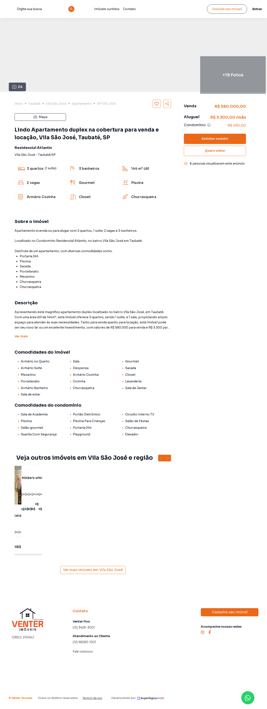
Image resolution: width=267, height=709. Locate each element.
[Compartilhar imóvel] (167, 104)
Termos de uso (92, 698)
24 (17, 87)
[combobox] (66, 9)
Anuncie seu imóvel (223, 9)
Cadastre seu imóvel (230, 612)
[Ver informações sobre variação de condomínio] (208, 125)
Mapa (40, 117)
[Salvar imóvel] (157, 104)
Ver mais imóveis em (93, 570)
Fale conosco (83, 651)
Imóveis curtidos (128, 9)
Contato (150, 9)
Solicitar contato (215, 139)
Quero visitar (215, 151)
